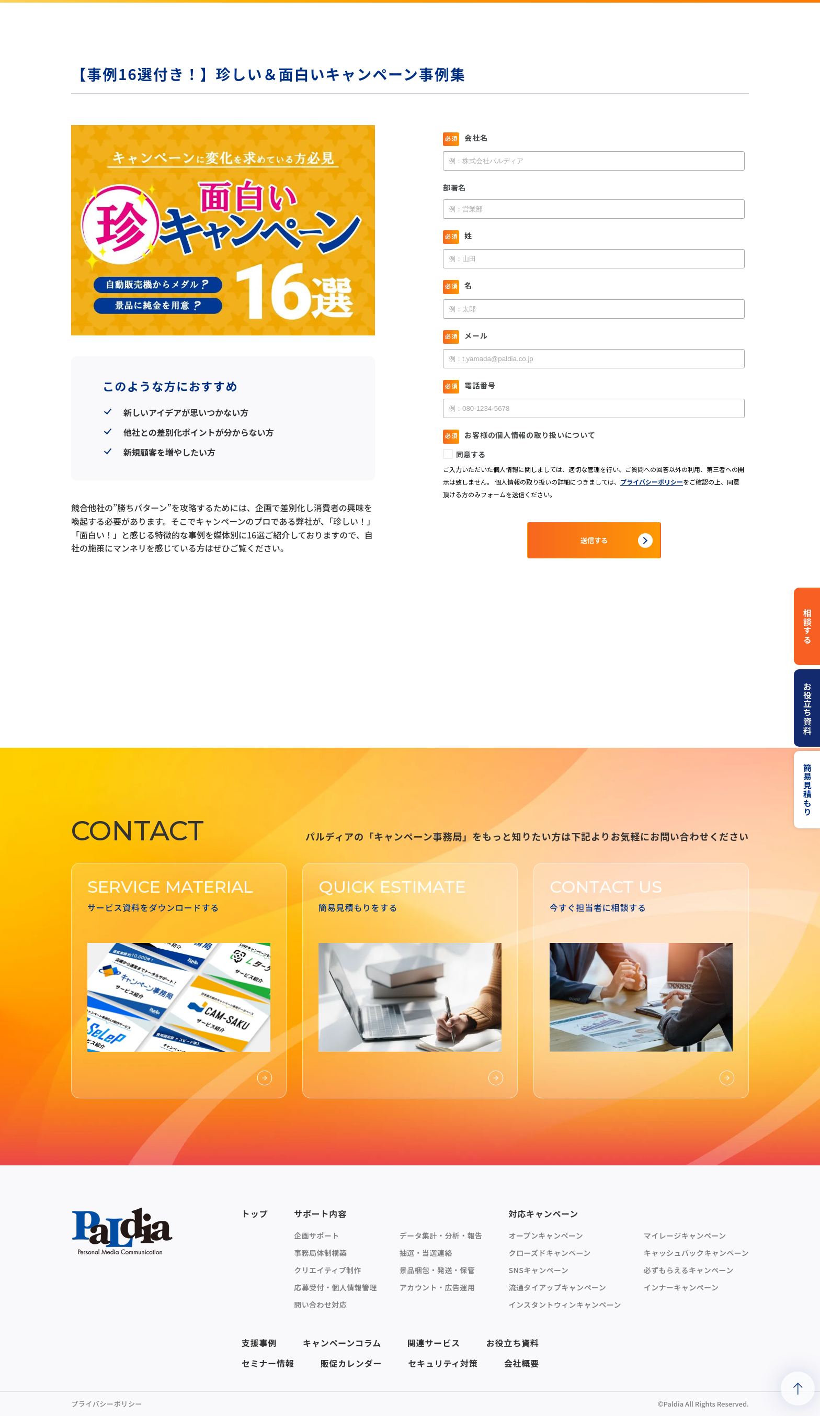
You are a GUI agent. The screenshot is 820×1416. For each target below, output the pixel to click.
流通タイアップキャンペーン (557, 1287)
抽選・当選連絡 (426, 1253)
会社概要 (521, 1363)
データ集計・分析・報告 (441, 1235)
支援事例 (259, 1342)
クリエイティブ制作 (327, 1270)
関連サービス (433, 1342)
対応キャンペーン (543, 1213)
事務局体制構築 (320, 1253)
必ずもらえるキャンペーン (689, 1270)
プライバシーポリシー (106, 1404)
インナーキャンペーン (681, 1287)
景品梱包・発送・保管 (437, 1270)
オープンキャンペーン (545, 1235)
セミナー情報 (268, 1363)
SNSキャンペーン (538, 1270)
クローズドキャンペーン (549, 1253)
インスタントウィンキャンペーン (564, 1304)
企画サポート (316, 1235)
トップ (255, 1213)
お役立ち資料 (512, 1342)
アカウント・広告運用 (437, 1287)
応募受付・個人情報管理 (335, 1287)
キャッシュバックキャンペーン (696, 1253)
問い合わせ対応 (320, 1304)
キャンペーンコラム (342, 1342)
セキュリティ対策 (442, 1363)
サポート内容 (320, 1213)
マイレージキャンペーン (685, 1235)
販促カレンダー (351, 1363)
